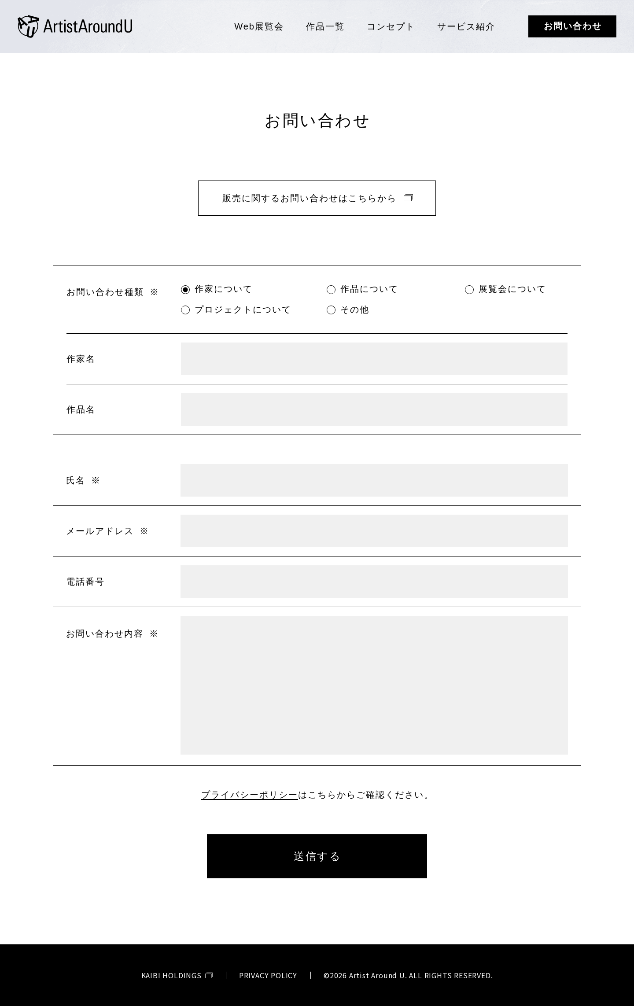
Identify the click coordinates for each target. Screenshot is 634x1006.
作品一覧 (325, 26)
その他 (354, 309)
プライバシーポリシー (249, 795)
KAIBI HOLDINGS (171, 975)
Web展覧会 (259, 26)
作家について (224, 289)
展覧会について (512, 289)
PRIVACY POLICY (268, 975)
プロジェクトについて (243, 309)
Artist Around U (75, 26)
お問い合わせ (573, 26)
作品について (369, 289)
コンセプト (391, 26)
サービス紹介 (466, 26)
